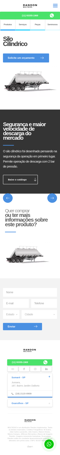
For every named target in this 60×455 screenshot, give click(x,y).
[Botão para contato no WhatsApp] (49, 444)
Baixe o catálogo (17, 179)
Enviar (11, 326)
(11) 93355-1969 (30, 15)
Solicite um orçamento (21, 58)
